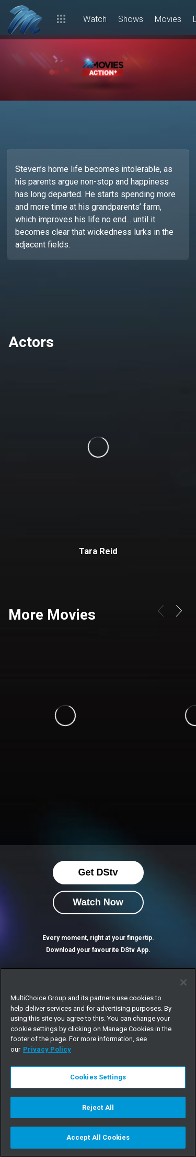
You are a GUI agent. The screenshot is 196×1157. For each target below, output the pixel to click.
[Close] (183, 982)
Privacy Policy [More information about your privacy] (47, 1049)
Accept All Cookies (98, 1137)
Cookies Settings (98, 1077)
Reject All (98, 1107)
